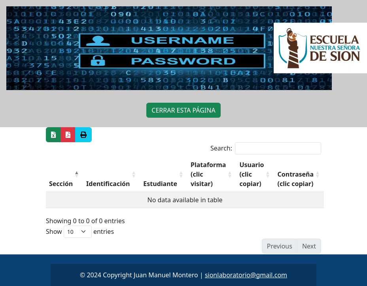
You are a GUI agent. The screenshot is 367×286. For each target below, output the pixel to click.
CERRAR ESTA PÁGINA (183, 110)
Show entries (80, 232)
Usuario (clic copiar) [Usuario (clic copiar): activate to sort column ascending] (251, 174)
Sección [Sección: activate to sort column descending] (61, 183)
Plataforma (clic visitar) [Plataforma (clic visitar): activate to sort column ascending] (208, 174)
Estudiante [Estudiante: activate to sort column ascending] (160, 183)
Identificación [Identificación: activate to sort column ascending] (108, 183)
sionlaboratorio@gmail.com (246, 275)
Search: (265, 148)
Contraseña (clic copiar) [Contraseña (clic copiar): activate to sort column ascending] (295, 179)
